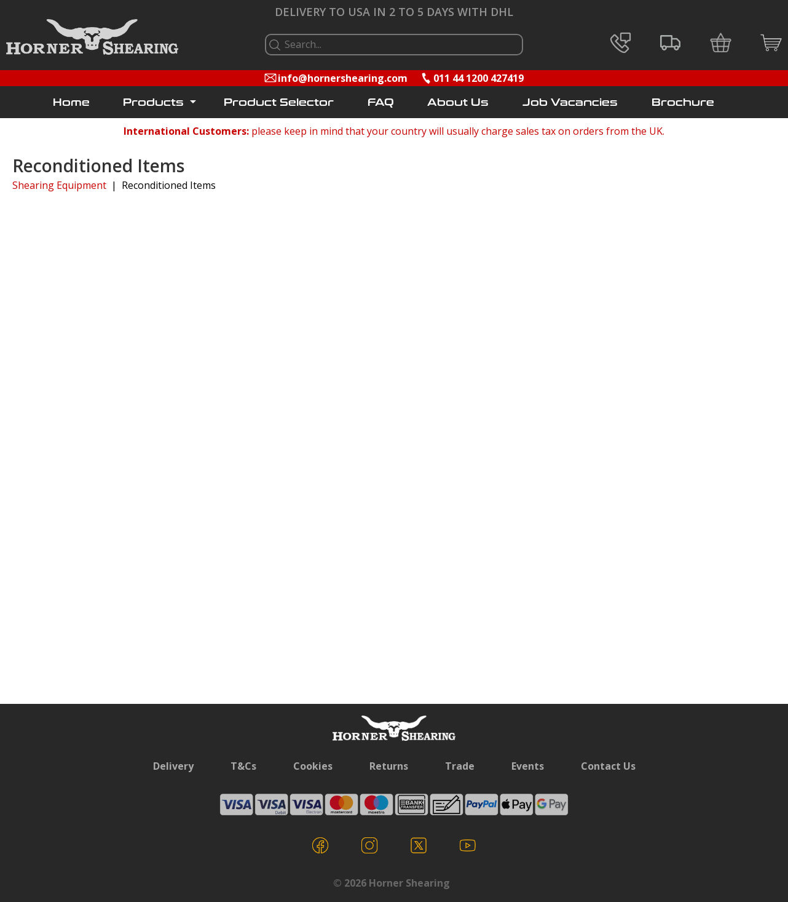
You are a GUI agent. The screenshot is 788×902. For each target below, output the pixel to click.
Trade (460, 766)
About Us (458, 102)
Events (527, 766)
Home (71, 102)
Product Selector (279, 102)
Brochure (683, 102)
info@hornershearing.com (343, 78)
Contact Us (608, 766)
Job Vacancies (570, 102)
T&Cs (243, 766)
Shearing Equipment (59, 185)
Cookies (313, 766)
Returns (388, 766)
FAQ (381, 102)
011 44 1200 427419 (478, 78)
